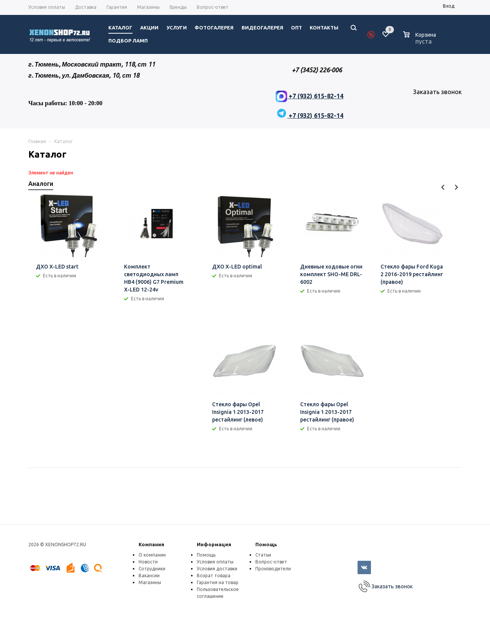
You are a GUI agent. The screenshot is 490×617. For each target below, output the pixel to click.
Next (456, 187)
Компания (151, 544)
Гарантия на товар (217, 582)
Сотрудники (152, 568)
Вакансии (149, 575)
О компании (152, 554)
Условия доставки (217, 568)
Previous (443, 187)
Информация (214, 544)
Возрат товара (213, 575)
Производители (273, 568)
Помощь (266, 544)
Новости (148, 561)
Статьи (263, 554)
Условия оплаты (215, 561)
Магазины (150, 582)
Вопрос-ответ (271, 561)
